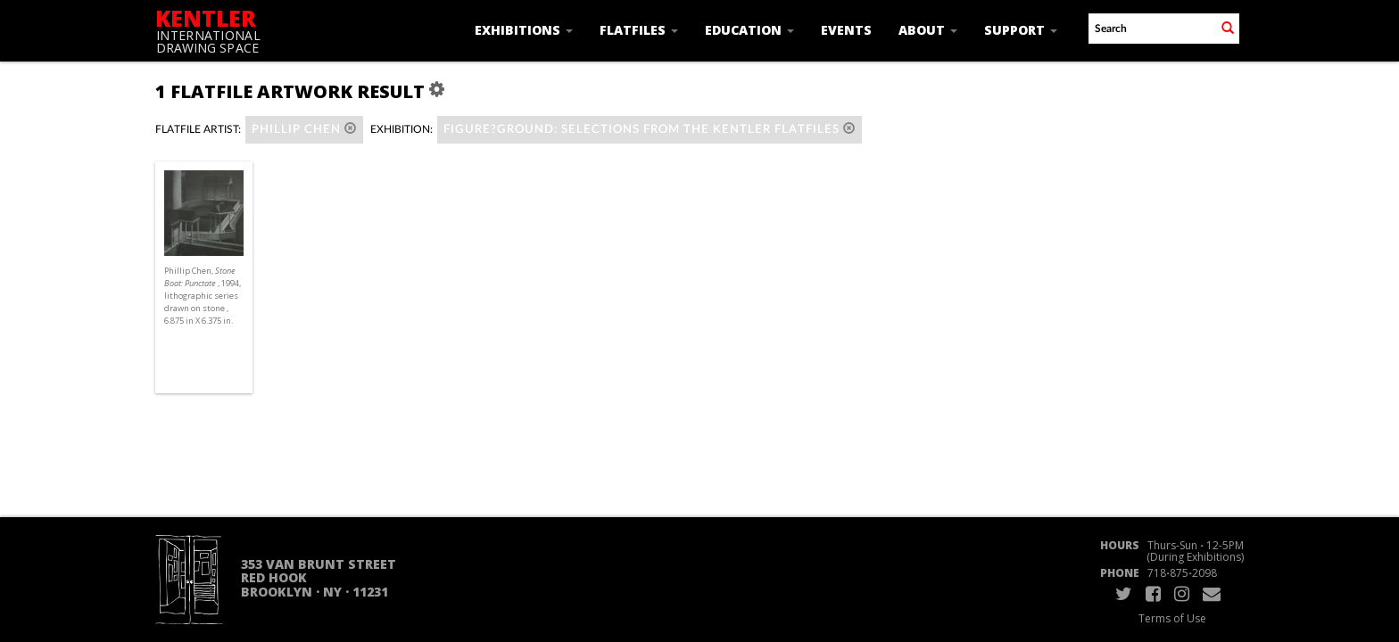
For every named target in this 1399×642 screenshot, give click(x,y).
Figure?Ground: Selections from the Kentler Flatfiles (649, 129)
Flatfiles (639, 29)
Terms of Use (1172, 618)
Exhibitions (524, 29)
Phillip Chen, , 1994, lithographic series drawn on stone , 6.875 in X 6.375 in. (202, 296)
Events (846, 29)
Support (1020, 29)
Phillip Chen (304, 129)
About (927, 29)
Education (749, 29)
